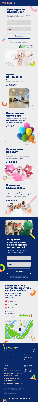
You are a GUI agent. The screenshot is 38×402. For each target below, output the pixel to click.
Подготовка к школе (11, 378)
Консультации (29, 357)
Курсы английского (11, 376)
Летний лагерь (9, 380)
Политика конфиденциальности (19, 398)
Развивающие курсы (11, 371)
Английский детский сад (13, 373)
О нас (6, 355)
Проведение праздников (13, 383)
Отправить (19, 36)
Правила (27, 360)
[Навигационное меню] (35, 3)
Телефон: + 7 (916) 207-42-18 (11, 392)
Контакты (16, 355)
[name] (19, 22)
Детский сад (8, 368)
